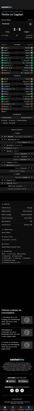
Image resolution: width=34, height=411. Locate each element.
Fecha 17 (30, 20)
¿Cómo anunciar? (17, 399)
